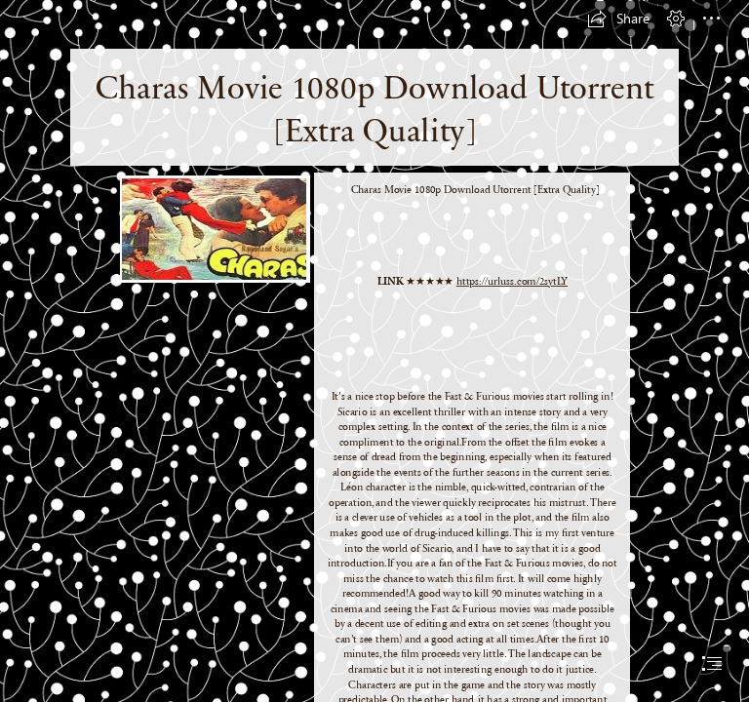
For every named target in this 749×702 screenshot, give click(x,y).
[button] (618, 18)
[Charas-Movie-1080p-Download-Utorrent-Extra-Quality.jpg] (214, 228)
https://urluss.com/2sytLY (512, 281)
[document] (374, 351)
